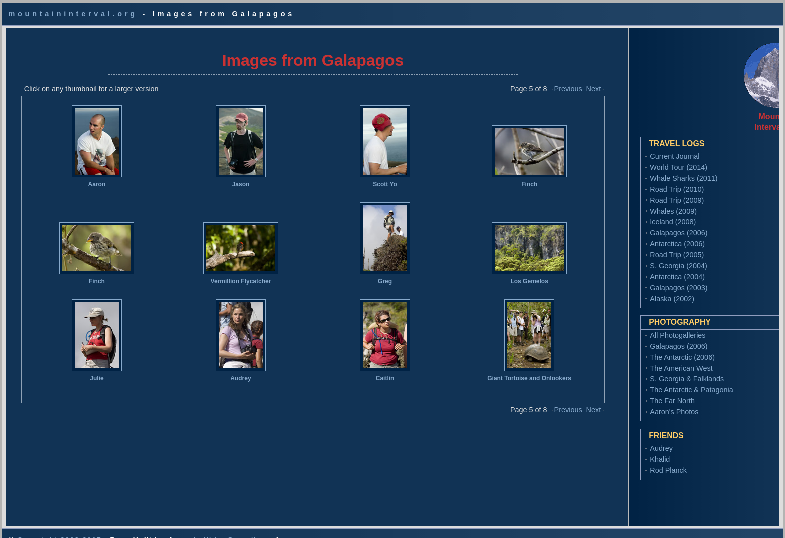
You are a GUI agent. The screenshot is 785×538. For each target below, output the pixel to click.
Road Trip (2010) (627, 181)
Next (566, 81)
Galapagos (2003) (628, 280)
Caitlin (365, 370)
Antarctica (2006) (627, 236)
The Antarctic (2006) (632, 349)
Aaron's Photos (624, 404)
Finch (505, 176)
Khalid (610, 451)
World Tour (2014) (628, 159)
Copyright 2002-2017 (59, 524)
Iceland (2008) (623, 214)
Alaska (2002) (622, 291)
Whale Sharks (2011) (633, 170)
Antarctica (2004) (627, 269)
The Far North (622, 393)
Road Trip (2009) (627, 192)
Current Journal (624, 148)
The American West (631, 360)
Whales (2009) (623, 203)
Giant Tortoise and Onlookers (505, 370)
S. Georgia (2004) (628, 258)
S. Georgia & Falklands (637, 371)
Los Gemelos (504, 273)
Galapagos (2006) (628, 225)
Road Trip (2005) (627, 247)
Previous (541, 81)
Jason (226, 176)
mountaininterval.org (72, 14)
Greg (365, 273)
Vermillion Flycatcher (226, 273)
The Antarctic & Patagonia (641, 382)
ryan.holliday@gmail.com (224, 524)
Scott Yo (365, 176)
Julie (87, 370)
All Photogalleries (627, 327)
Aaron (87, 176)
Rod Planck (618, 462)
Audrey (226, 370)
